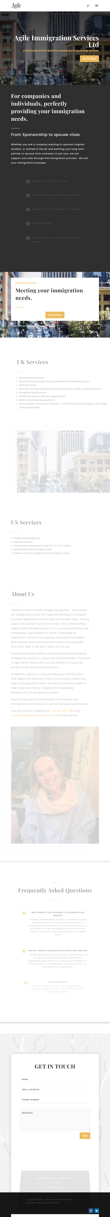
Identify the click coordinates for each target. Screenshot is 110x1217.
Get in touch (89, 58)
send (85, 1138)
